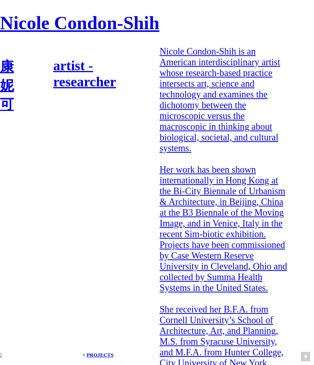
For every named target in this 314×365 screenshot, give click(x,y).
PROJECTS (99, 355)
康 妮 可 (7, 85)
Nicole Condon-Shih (79, 23)
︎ (1, 355)
